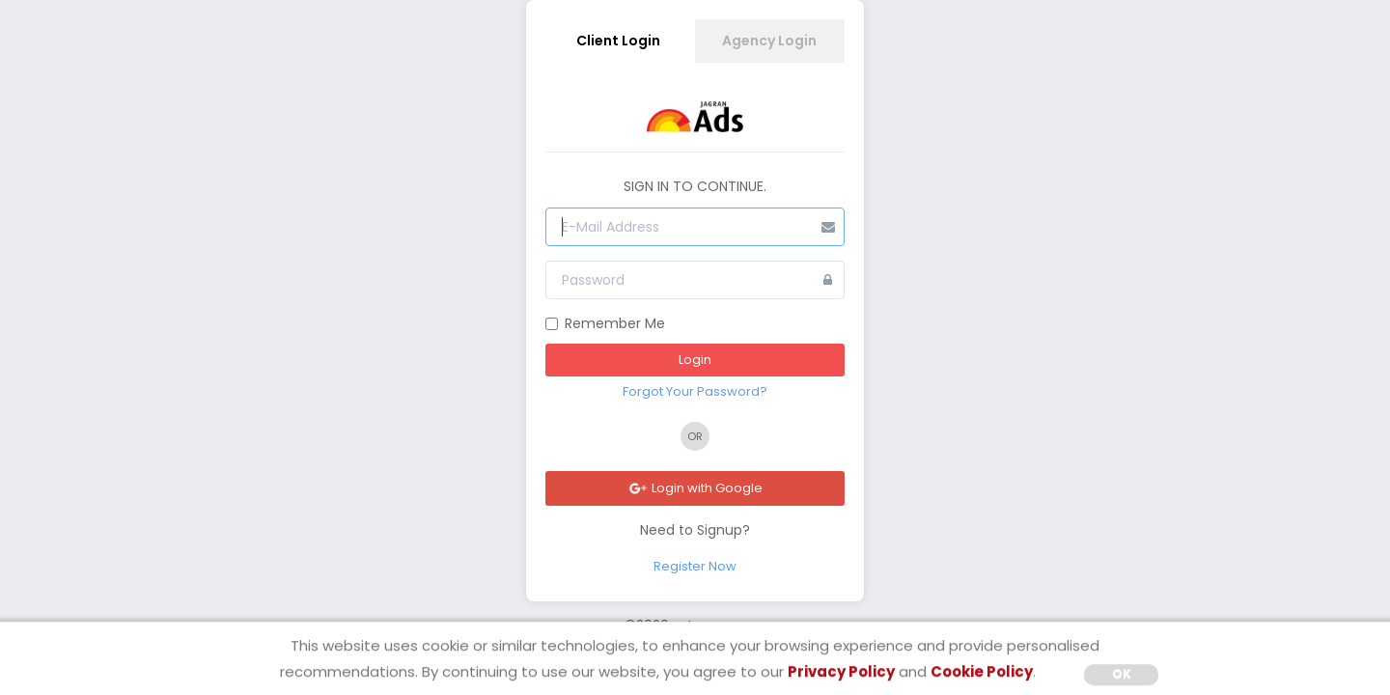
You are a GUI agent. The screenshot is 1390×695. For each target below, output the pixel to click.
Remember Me (605, 323)
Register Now (695, 566)
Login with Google (695, 488)
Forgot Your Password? (695, 391)
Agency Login (769, 40)
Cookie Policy (982, 671)
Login (695, 359)
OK (1121, 673)
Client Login (618, 40)
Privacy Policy (841, 671)
